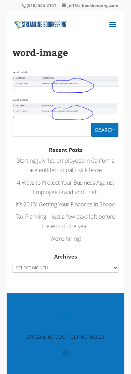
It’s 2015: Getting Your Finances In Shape (65, 204)
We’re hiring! (65, 238)
